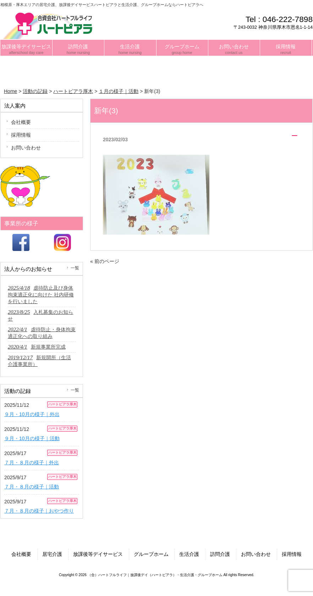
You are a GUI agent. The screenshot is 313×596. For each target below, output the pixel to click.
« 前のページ (104, 261)
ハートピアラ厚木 (62, 404)
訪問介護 (220, 554)
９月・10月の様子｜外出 (32, 414)
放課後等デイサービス (98, 554)
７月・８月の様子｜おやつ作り (39, 511)
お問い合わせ (26, 148)
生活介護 (189, 554)
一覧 (75, 268)
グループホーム (151, 554)
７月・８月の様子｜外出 (31, 462)
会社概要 (21, 122)
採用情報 (21, 135)
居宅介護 (52, 554)
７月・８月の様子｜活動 (31, 487)
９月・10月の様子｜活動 (32, 438)
